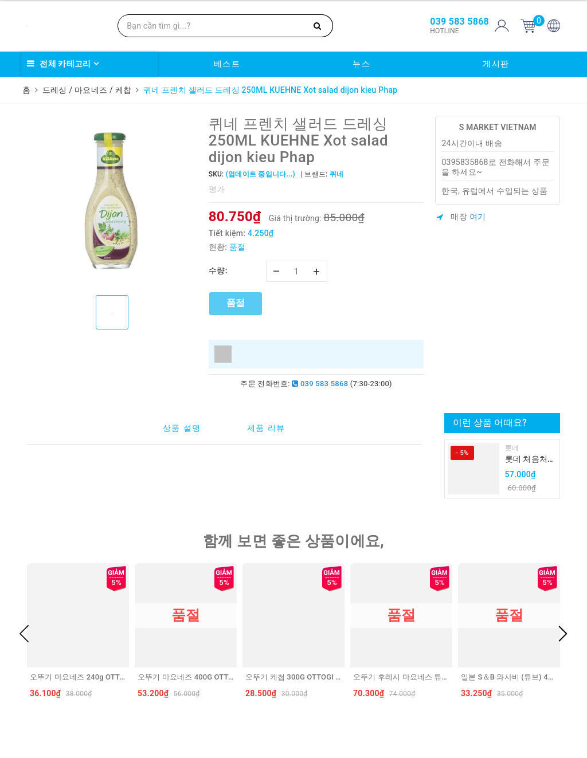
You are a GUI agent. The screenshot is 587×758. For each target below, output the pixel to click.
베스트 (227, 63)
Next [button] (563, 633)
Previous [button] (24, 633)
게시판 (496, 63)
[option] (112, 201)
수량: (218, 270)
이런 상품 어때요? (490, 422)
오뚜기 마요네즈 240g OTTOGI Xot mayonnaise (109, 677)
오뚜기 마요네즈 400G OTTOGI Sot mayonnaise (218, 677)
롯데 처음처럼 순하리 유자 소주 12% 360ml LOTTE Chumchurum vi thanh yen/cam (530, 459)
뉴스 (361, 63)
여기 (477, 216)
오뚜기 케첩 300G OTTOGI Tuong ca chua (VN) (324, 677)
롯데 (512, 448)
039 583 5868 (320, 383)
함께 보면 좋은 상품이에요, (293, 540)
